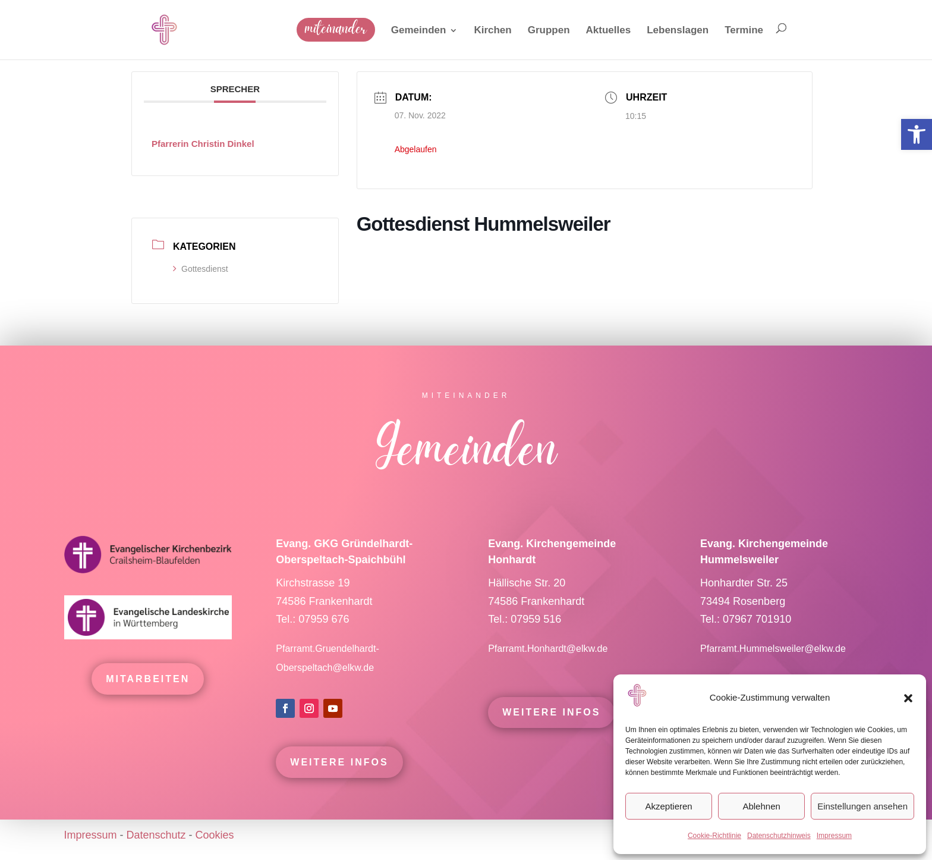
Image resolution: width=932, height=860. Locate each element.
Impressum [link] (834, 835)
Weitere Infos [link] (339, 766)
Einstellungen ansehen (862, 806)
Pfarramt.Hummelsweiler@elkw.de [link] (773, 653)
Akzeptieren (668, 806)
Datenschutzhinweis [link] (779, 835)
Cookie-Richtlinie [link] (714, 835)
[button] (908, 698)
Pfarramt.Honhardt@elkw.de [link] (549, 653)
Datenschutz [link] (156, 835)
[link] (916, 134)
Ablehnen (761, 806)
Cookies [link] (215, 835)
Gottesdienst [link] (200, 269)
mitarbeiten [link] (148, 683)
